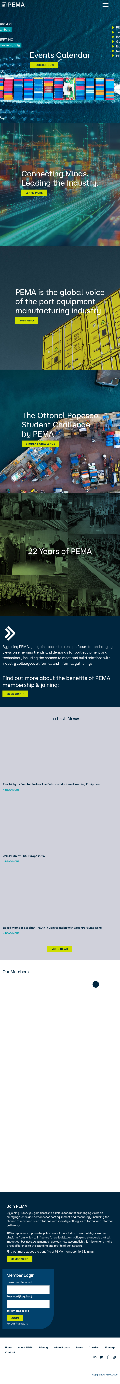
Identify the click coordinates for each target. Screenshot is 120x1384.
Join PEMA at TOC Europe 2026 (24, 855)
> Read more (11, 789)
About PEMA (25, 1347)
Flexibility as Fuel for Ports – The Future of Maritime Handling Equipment (52, 784)
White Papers (62, 1347)
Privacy (43, 1347)
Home (8, 1347)
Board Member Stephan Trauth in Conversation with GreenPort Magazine (52, 927)
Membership (15, 693)
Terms (79, 1347)
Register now (44, 65)
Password (19, 1296)
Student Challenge (40, 443)
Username (20, 1282)
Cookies (94, 1347)
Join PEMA (26, 320)
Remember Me (19, 1310)
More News (60, 949)
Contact (10, 1352)
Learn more (34, 192)
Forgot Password (17, 1323)
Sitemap (110, 1347)
